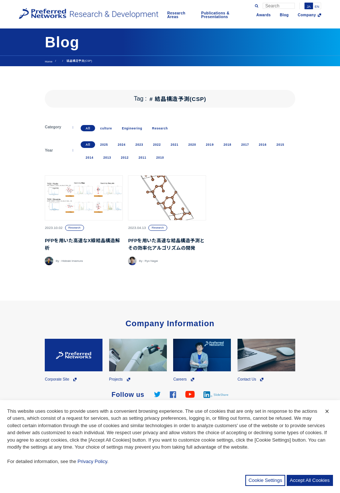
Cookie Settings (265, 480)
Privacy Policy (92, 461)
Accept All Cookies (310, 480)
